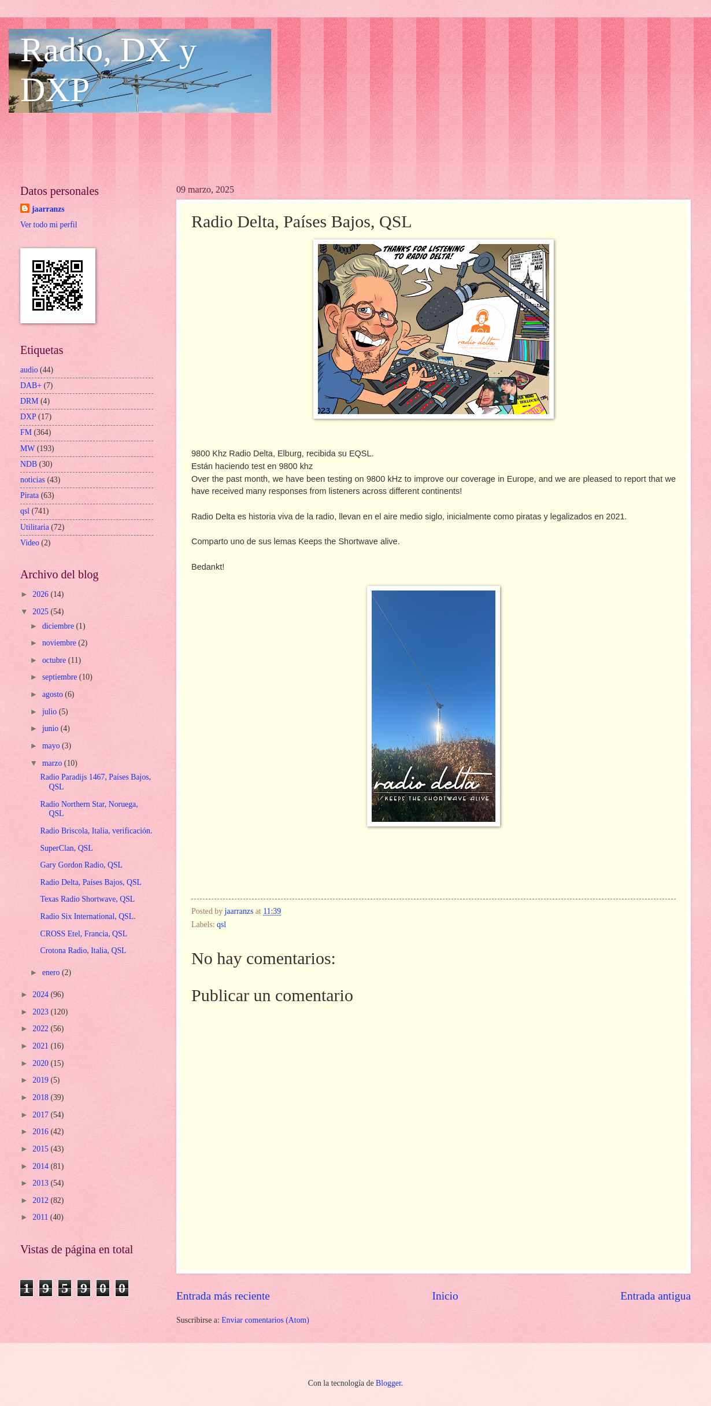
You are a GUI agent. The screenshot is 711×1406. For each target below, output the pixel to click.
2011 (41, 1217)
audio (29, 370)
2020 (41, 1063)
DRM (29, 401)
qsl (221, 924)
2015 (41, 1149)
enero (52, 972)
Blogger (388, 1383)
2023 (41, 1012)
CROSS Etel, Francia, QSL (83, 933)
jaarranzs (48, 209)
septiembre (60, 677)
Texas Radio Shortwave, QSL (87, 899)
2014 (41, 1166)
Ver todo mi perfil (48, 224)
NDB (28, 464)
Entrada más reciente (223, 1296)
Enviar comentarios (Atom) (265, 1320)
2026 (41, 594)
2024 (41, 994)
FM (26, 432)
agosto (53, 694)
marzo (53, 763)
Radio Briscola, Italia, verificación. (96, 830)
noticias (32, 479)
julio (50, 711)
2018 (41, 1097)
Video (29, 542)
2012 (41, 1200)
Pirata (29, 495)
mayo (52, 745)
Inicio (445, 1296)
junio (51, 728)
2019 (41, 1080)
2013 (41, 1183)
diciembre (59, 626)
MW (27, 448)
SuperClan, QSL (66, 848)
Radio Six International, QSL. (87, 916)
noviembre (60, 643)
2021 (41, 1046)
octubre (55, 660)
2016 (41, 1131)
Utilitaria (34, 527)
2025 (41, 611)
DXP (28, 416)
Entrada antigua (655, 1296)
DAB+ (31, 385)
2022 (41, 1028)
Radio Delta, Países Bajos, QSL (91, 882)
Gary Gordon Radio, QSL (81, 865)
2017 (41, 1114)
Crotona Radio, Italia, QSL (83, 950)
